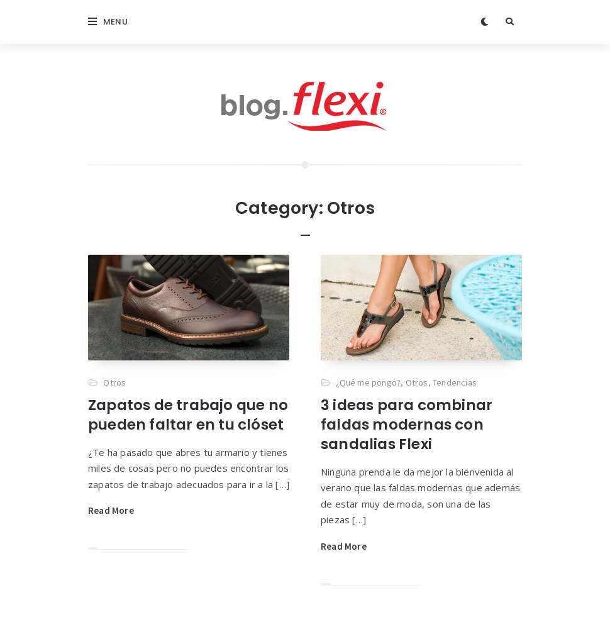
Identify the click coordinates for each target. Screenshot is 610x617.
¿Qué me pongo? (368, 382)
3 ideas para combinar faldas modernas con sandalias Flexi (406, 424)
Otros (114, 382)
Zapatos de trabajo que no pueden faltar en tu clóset (188, 415)
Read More (111, 510)
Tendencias (455, 382)
